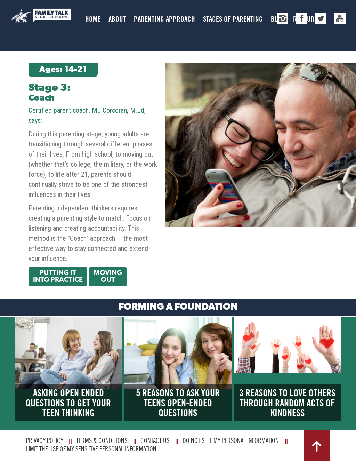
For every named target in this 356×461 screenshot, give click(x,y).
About (117, 19)
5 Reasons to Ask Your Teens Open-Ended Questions (178, 403)
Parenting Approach (164, 19)
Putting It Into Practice (58, 277)
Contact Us (154, 440)
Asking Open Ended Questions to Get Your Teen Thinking (68, 403)
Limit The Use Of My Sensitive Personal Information (91, 449)
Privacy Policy (44, 440)
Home (92, 19)
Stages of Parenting (233, 19)
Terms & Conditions (101, 440)
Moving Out (108, 277)
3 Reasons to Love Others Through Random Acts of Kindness (287, 403)
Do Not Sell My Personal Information (231, 440)
